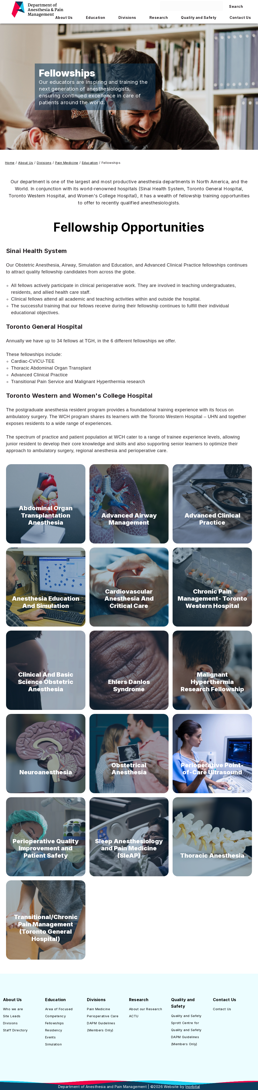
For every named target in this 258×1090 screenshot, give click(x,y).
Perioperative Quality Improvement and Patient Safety (46, 848)
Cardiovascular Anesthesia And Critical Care (129, 599)
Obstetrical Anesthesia (129, 768)
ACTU (134, 1016)
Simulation (53, 1044)
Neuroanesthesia (45, 772)
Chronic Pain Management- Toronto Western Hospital (212, 599)
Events (50, 1037)
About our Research (145, 1009)
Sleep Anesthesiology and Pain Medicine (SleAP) (129, 848)
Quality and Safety (186, 1016)
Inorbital (192, 1086)
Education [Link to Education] (90, 163)
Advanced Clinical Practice (212, 519)
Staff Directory (15, 1030)
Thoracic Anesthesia (212, 855)
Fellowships (54, 1023)
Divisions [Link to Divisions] (44, 163)
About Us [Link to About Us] (25, 163)
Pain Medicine (98, 1009)
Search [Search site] (236, 6)
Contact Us (222, 1009)
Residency (53, 1030)
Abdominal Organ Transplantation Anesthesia (46, 515)
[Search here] (191, 6)
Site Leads (12, 1016)
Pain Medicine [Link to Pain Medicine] (66, 163)
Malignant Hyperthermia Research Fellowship (212, 682)
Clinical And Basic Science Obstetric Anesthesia (45, 682)
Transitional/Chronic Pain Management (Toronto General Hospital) (46, 927)
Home (10, 163)
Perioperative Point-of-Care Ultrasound (212, 768)
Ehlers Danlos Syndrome (129, 685)
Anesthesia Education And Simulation (45, 602)
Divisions (10, 1023)
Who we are (13, 1009)
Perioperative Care (102, 1016)
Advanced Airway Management (129, 519)
